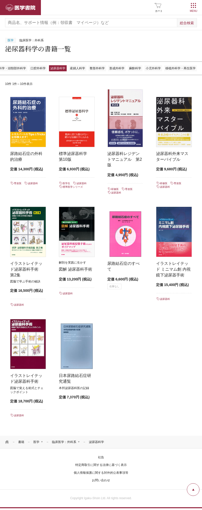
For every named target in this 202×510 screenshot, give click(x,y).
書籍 (21, 442)
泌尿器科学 (57, 68)
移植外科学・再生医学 (180, 68)
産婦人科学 (77, 68)
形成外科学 (116, 68)
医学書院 (20, 7)
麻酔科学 (135, 68)
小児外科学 (153, 68)
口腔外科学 (38, 68)
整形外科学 (97, 68)
